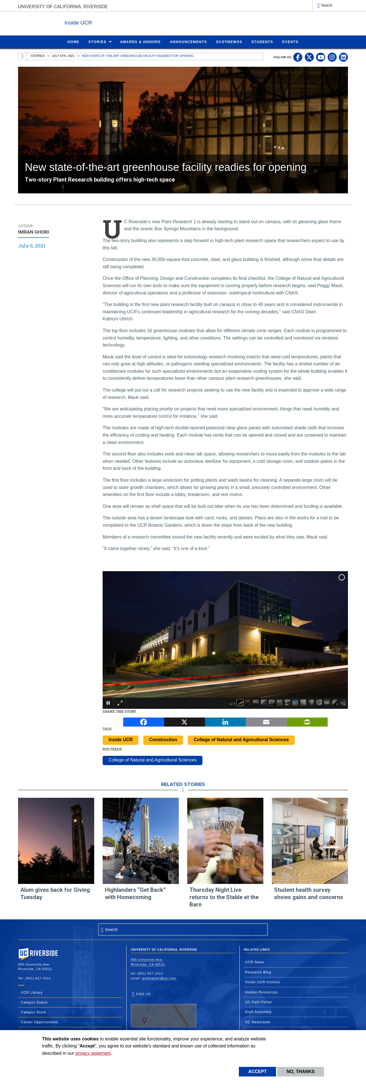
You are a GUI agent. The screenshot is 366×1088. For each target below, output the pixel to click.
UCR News (254, 962)
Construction (163, 739)
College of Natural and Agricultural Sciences (241, 739)
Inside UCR (87, 22)
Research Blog (258, 972)
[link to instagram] (332, 56)
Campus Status (34, 1002)
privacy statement (93, 1053)
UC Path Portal (258, 1002)
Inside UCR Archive (262, 982)
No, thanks (300, 1071)
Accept (257, 1071)
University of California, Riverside (63, 6)
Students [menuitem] (262, 42)
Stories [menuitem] (98, 42)
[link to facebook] (297, 56)
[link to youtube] (320, 56)
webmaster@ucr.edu (159, 978)
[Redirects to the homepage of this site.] (22, 56)
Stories (38, 55)
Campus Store (33, 1012)
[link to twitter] (309, 56)
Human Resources (261, 992)
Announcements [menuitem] (188, 42)
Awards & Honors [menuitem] (140, 42)
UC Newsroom (257, 1022)
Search (326, 5)
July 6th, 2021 (63, 55)
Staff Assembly (258, 1012)
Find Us (163, 1009)
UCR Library (32, 992)
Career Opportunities (39, 1022)
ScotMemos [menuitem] (229, 42)
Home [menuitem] (73, 42)
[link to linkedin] (343, 56)
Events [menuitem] (290, 42)
